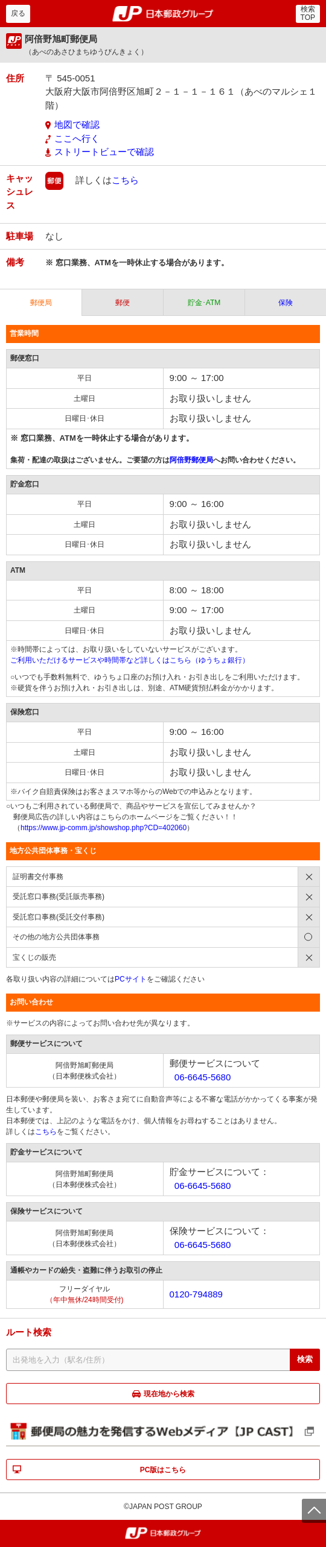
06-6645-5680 (202, 1077)
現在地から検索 (169, 1394)
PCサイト (131, 979)
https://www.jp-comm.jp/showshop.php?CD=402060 (104, 828)
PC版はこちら (163, 1470)
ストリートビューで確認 (104, 152)
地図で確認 (77, 124)
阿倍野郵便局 (191, 460)
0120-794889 (196, 1294)
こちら (125, 179)
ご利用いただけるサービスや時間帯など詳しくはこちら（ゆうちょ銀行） (129, 660)
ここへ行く (77, 138)
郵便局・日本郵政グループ (163, 14)
